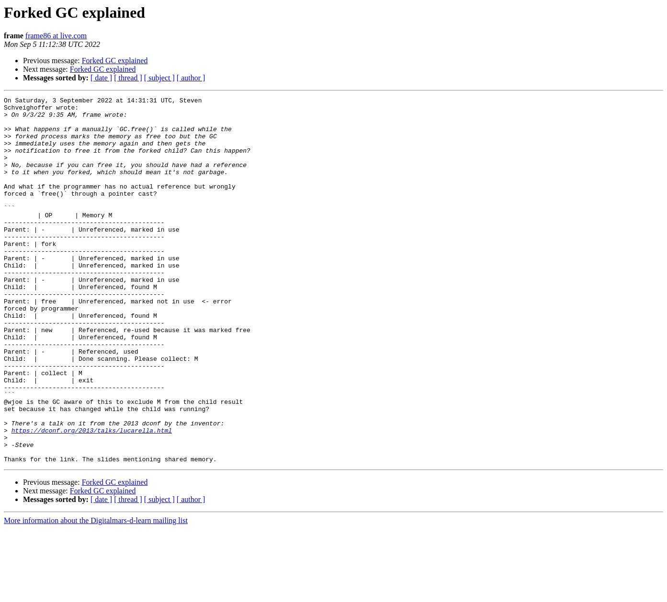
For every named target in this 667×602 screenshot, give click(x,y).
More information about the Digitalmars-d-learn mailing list (96, 594)
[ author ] (191, 78)
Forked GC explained (115, 60)
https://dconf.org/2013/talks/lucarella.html (91, 497)
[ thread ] (128, 78)
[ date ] (101, 78)
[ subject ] (159, 78)
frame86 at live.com (56, 36)
